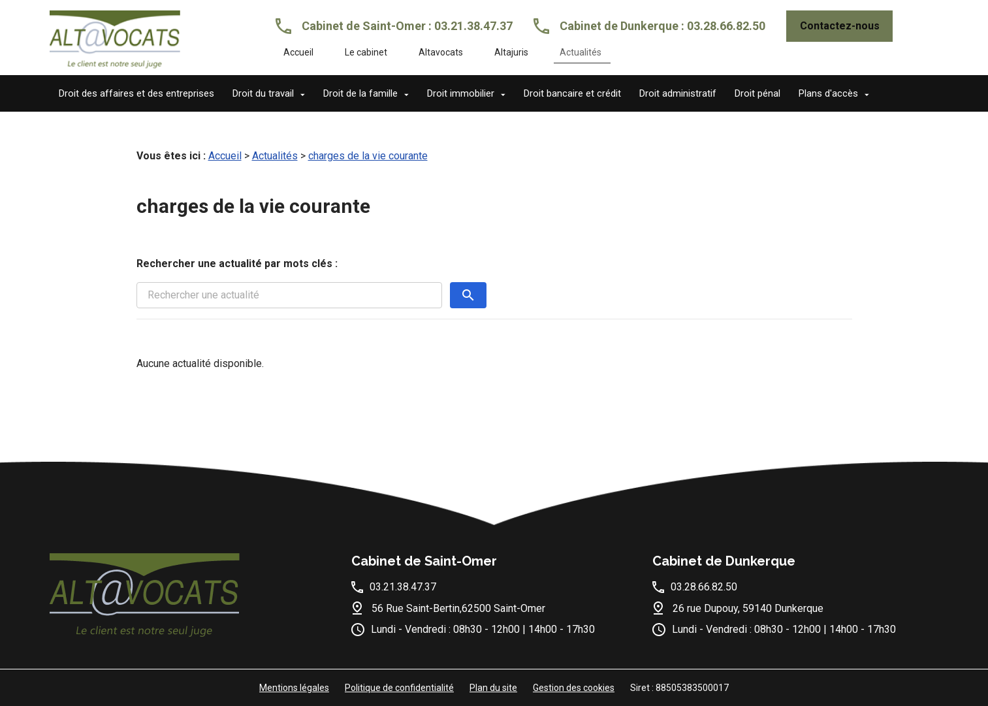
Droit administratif (677, 93)
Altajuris (511, 52)
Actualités (580, 52)
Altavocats (441, 52)
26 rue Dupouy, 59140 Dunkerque (748, 608)
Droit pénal (757, 93)
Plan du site (493, 687)
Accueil (298, 52)
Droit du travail (263, 93)
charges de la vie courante (368, 156)
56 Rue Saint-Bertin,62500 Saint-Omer (458, 608)
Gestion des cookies (573, 687)
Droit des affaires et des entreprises (136, 93)
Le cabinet (366, 52)
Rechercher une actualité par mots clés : (237, 263)
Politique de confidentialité (399, 687)
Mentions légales (294, 687)
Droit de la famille (360, 93)
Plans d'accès (828, 93)
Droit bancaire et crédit (572, 93)
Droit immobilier (460, 93)
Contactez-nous (840, 26)
